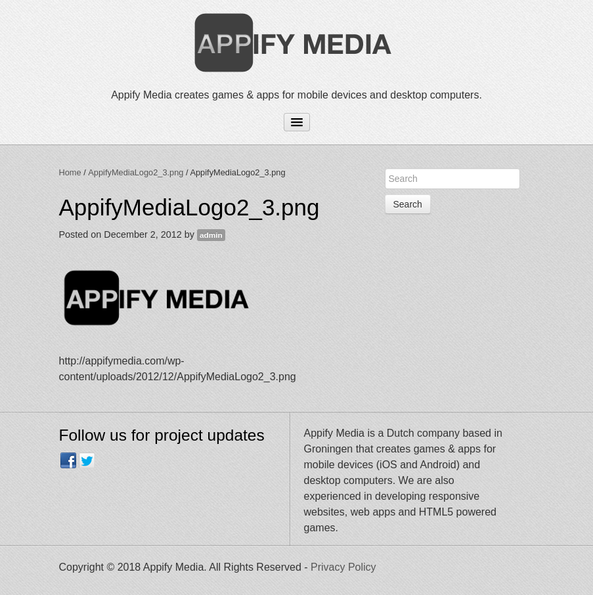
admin (211, 235)
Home (70, 172)
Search (407, 204)
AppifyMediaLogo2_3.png (135, 172)
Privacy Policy (343, 567)
